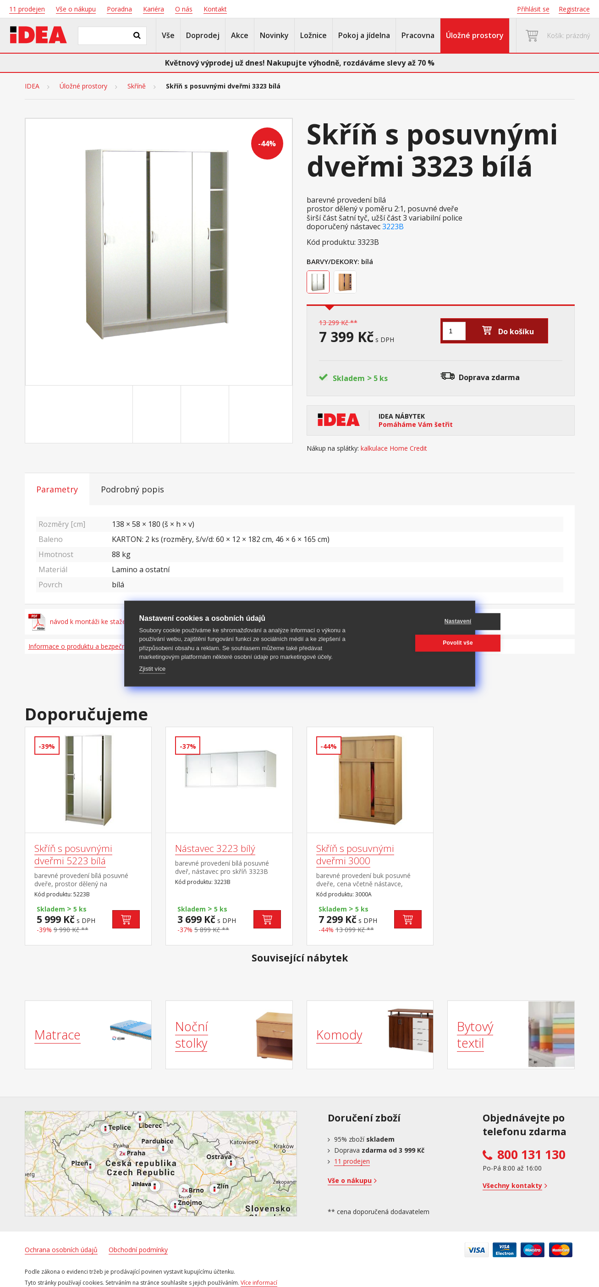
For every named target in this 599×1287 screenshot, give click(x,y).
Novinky (274, 35)
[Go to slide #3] (207, 414)
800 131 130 (531, 1154)
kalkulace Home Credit (394, 448)
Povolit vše (416, 643)
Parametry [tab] (57, 489)
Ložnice (313, 35)
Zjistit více (152, 668)
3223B (393, 226)
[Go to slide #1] (110, 414)
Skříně (136, 86)
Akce (239, 35)
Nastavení (415, 621)
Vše (168, 35)
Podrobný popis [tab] (132, 489)
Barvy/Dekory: (333, 261)
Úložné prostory (475, 35)
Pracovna (417, 35)
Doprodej (203, 35)
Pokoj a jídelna (364, 35)
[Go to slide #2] (159, 414)
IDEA (32, 86)
